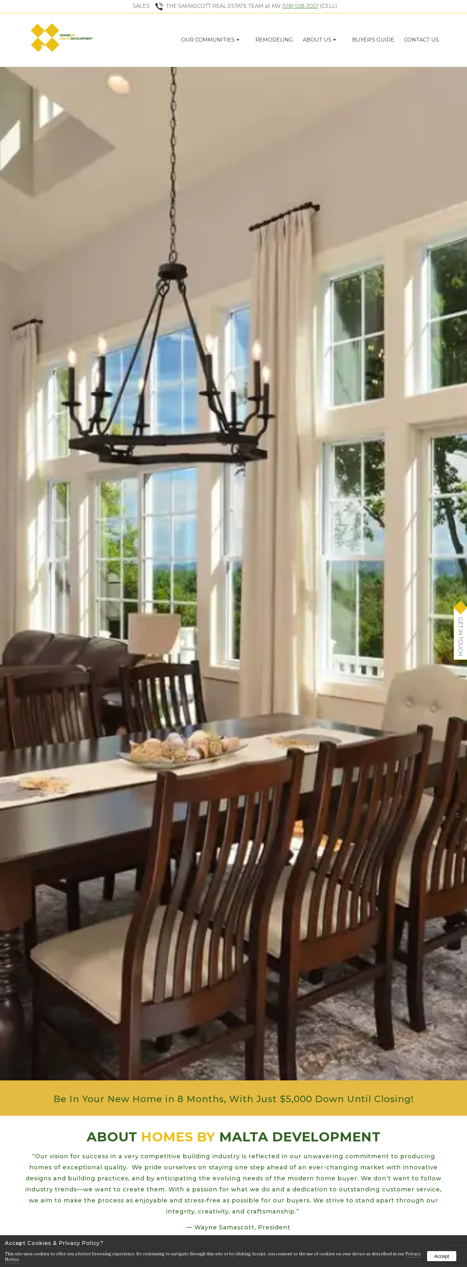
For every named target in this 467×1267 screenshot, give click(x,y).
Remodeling (274, 40)
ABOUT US (319, 40)
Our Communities (210, 40)
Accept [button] (441, 1256)
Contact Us (421, 40)
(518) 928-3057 (300, 6)
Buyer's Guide (373, 40)
